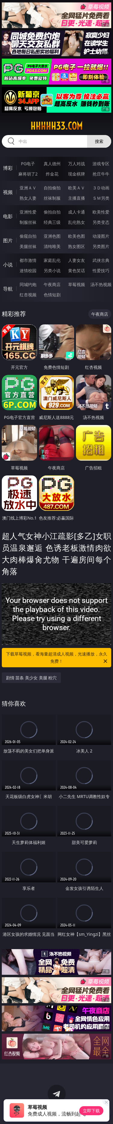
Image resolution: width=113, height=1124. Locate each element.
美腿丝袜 (28, 246)
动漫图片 (101, 236)
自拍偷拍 (52, 188)
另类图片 (101, 246)
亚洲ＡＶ (28, 188)
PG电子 (28, 163)
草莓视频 (76, 284)
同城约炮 (28, 284)
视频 (8, 192)
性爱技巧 (101, 270)
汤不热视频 (100, 284)
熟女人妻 (28, 198)
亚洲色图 (52, 236)
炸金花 (52, 174)
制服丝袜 (28, 222)
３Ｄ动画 (101, 188)
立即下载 (91, 1110)
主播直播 (76, 198)
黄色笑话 (76, 270)
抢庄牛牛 (101, 174)
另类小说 (52, 270)
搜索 (99, 141)
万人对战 (76, 163)
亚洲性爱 (28, 212)
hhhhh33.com (56, 126)
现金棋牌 (76, 174)
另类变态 (101, 222)
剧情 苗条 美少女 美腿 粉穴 (31, 678)
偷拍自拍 (52, 212)
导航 (8, 288)
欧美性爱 (101, 212)
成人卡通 (76, 212)
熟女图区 (76, 246)
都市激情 (28, 260)
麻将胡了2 (28, 174)
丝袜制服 (52, 198)
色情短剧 (52, 295)
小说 (8, 264)
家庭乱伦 (52, 260)
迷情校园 (28, 270)
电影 (8, 216)
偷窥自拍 (28, 236)
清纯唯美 (52, 246)
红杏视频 (28, 295)
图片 (8, 240)
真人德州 (52, 163)
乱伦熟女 (76, 222)
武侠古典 (101, 260)
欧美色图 (76, 236)
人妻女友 (76, 260)
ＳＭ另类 (101, 198)
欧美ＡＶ (76, 188)
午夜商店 (52, 284)
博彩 (8, 168)
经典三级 (52, 222)
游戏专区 (101, 163)
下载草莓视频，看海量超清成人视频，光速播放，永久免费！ (57, 658)
